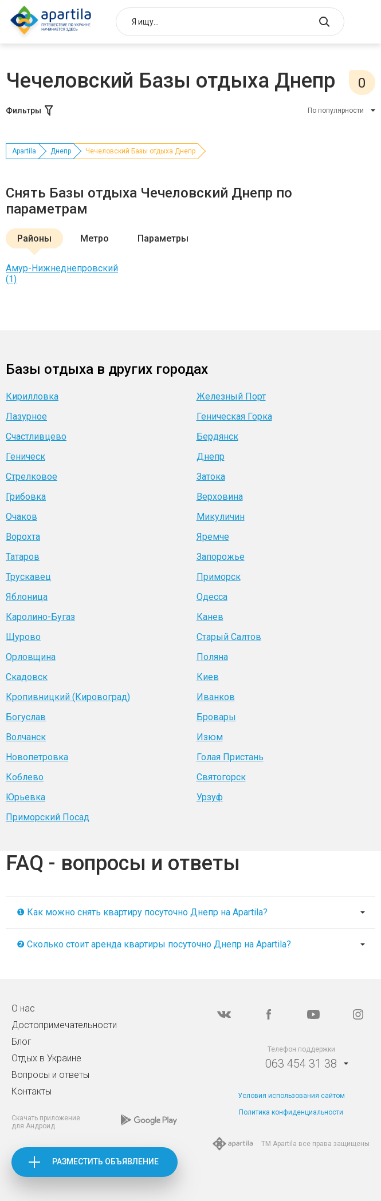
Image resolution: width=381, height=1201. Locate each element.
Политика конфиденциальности (291, 1112)
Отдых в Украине (46, 1058)
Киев (208, 676)
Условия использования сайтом (291, 1096)
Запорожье (221, 556)
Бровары (216, 717)
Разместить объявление (105, 1161)
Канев (210, 616)
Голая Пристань (230, 757)
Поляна (212, 656)
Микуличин (221, 516)
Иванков (216, 697)
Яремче (213, 536)
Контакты (31, 1091)
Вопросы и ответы (50, 1074)
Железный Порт (231, 396)
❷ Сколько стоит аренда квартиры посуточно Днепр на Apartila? (154, 944)
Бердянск (217, 436)
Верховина (220, 496)
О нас (23, 1008)
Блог (21, 1041)
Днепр (60, 151)
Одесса (212, 596)
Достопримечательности (64, 1025)
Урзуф (210, 797)
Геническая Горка (234, 416)
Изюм (210, 737)
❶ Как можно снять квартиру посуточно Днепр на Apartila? (142, 912)
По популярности (336, 110)
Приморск (219, 576)
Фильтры (30, 110)
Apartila (24, 151)
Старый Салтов (229, 636)
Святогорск (221, 777)
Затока (211, 476)
